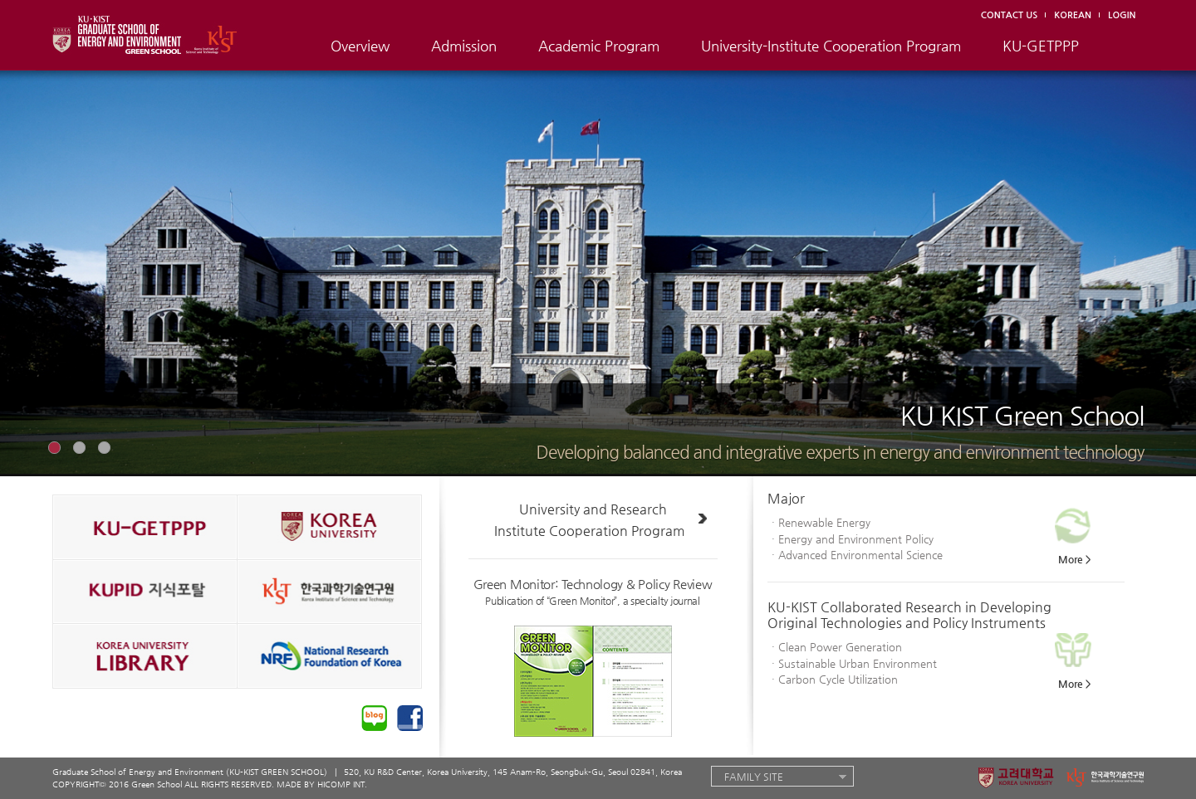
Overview (360, 45)
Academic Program (598, 45)
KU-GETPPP (1040, 45)
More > (1074, 559)
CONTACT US (1009, 15)
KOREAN (1072, 15)
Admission (464, 45)
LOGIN (1121, 15)
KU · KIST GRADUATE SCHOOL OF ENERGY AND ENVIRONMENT (153, 32)
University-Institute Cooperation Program (831, 45)
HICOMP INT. (342, 784)
